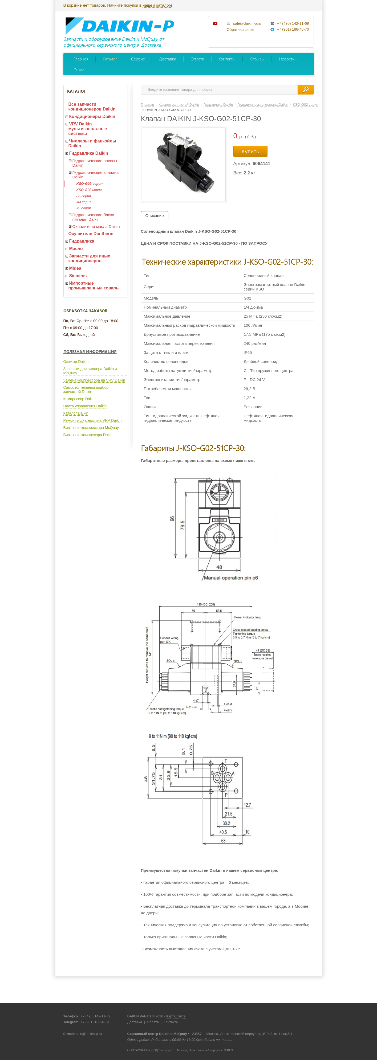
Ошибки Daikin (76, 361)
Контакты (227, 59)
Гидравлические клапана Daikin (95, 174)
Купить (250, 151)
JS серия (83, 208)
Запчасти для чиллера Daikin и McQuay (90, 371)
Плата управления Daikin (85, 406)
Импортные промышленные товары (94, 285)
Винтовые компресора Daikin (88, 435)
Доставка (167, 59)
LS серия (83, 196)
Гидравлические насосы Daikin (94, 162)
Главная (81, 59)
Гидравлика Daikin (88, 153)
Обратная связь (240, 29)
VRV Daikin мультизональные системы (87, 129)
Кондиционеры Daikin (92, 116)
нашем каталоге (157, 5)
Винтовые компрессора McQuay (91, 427)
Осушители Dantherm (90, 233)
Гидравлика (81, 241)
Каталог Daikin (75, 413)
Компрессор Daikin (79, 399)
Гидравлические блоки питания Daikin (93, 217)
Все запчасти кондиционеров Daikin (92, 106)
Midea (75, 268)
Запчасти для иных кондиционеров (89, 258)
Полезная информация (90, 351)
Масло (76, 248)
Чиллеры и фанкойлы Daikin (92, 143)
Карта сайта (175, 1016)
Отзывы (257, 59)
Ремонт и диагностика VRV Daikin (92, 420)
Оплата (197, 59)
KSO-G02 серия (89, 184)
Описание (154, 215)
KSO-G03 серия (89, 190)
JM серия (83, 202)
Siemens (78, 275)
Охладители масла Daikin (96, 226)
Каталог (110, 59)
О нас (79, 69)
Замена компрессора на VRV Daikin (94, 380)
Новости (287, 59)
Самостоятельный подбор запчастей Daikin (85, 389)
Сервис (138, 59)
